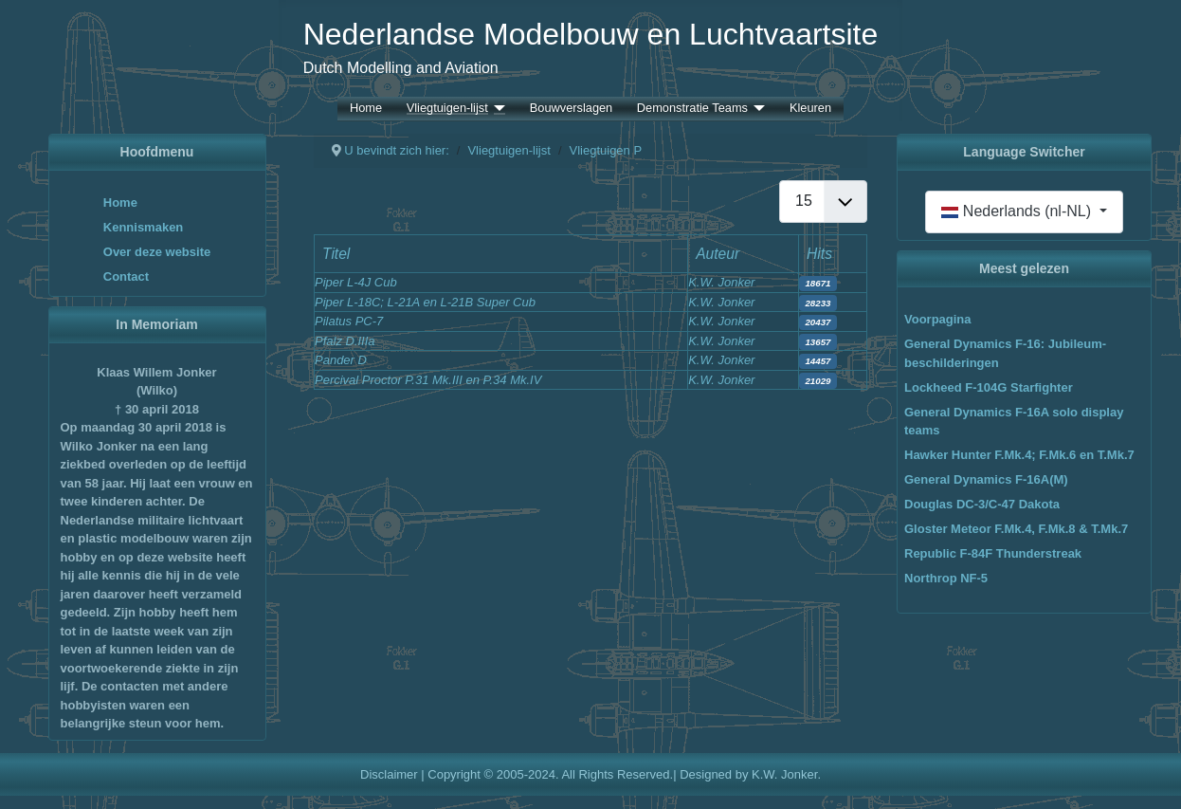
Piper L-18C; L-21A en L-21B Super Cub (425, 302)
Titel (336, 254)
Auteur (717, 254)
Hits (819, 254)
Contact (126, 276)
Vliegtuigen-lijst (447, 108)
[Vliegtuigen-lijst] (496, 108)
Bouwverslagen (571, 108)
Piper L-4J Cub (356, 282)
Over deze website (156, 252)
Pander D (341, 360)
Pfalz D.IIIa (345, 341)
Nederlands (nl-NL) (1018, 211)
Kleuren (810, 108)
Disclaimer (389, 774)
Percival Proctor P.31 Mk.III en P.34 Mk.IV (428, 380)
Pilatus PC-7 (349, 321)
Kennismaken (143, 227)
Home (366, 108)
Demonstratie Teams (692, 108)
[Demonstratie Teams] (756, 108)
